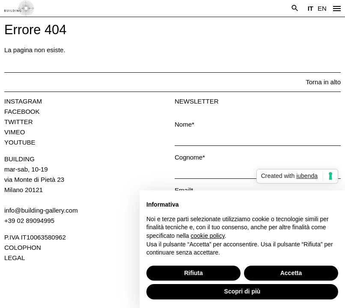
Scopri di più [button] (242, 291)
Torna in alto (323, 82)
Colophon (22, 247)
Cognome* (190, 157)
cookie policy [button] (208, 235)
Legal (14, 257)
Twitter (18, 121)
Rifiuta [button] (193, 273)
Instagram (23, 101)
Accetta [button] (291, 273)
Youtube (20, 142)
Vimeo (14, 132)
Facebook (22, 111)
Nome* (184, 124)
